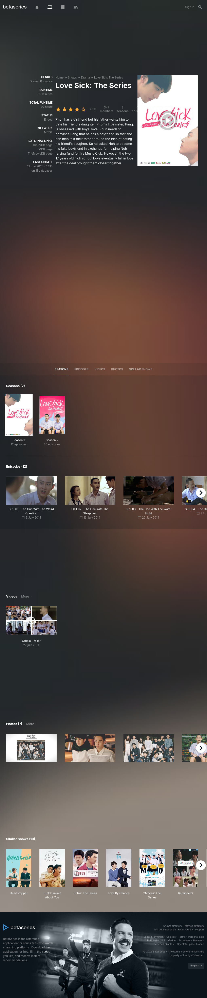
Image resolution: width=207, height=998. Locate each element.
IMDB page (45, 149)
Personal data (196, 936)
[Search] (200, 7)
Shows (72, 77)
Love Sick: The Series (108, 77)
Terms (181, 936)
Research (198, 940)
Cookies (171, 936)
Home (59, 77)
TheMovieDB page (40, 153)
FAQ (180, 929)
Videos (99, 369)
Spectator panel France (190, 944)
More (25, 596)
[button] (31, 748)
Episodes (81, 369)
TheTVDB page (42, 145)
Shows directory (172, 925)
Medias (172, 940)
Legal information (154, 936)
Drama (85, 77)
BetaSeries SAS (156, 940)
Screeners (185, 940)
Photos (117, 369)
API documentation (165, 929)
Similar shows (140, 369)
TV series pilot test (164, 944)
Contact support (194, 929)
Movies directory (194, 925)
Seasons (61, 369)
